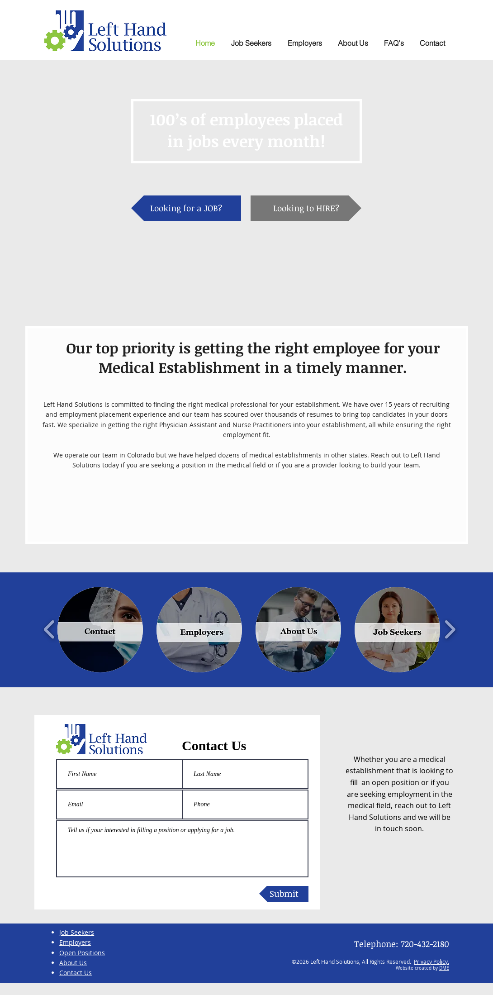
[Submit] (283, 894)
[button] (394, 43)
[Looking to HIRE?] (306, 208)
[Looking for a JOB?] (186, 208)
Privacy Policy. (431, 961)
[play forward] (450, 629)
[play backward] (49, 629)
